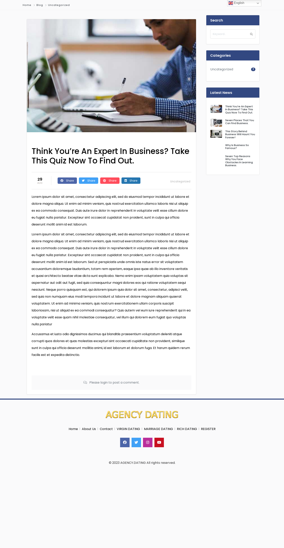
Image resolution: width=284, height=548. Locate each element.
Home (27, 5)
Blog (39, 5)
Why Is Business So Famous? (237, 146)
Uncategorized (59, 5)
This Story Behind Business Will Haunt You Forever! (240, 134)
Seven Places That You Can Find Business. (239, 122)
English (236, 3)
